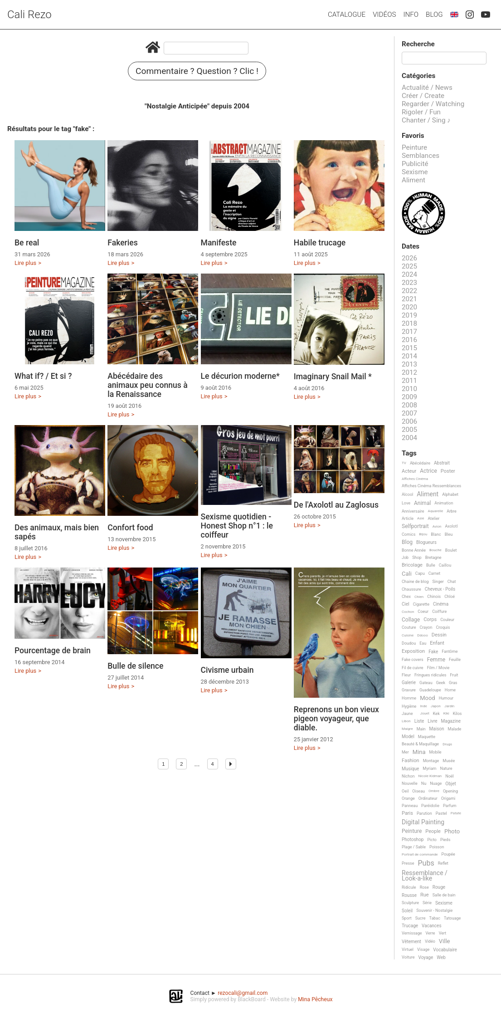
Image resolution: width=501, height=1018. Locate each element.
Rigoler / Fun (421, 112)
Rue (424, 895)
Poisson (436, 847)
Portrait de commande (420, 854)
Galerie (409, 682)
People (433, 831)
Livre (432, 721)
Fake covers (412, 659)
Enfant (437, 643)
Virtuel (407, 949)
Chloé (449, 596)
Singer (437, 581)
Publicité (415, 164)
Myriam (429, 768)
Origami (448, 798)
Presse (408, 863)
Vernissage (412, 933)
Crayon (426, 627)
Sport (407, 918)
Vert (443, 933)
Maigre (407, 728)
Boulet (451, 550)
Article (407, 518)
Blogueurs (426, 542)
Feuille (455, 659)
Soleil (407, 911)
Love (406, 503)
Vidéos (384, 14)
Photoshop (412, 839)
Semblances (420, 156)
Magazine (451, 721)
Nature (446, 768)
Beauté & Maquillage (420, 744)
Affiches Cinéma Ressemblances (431, 486)
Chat (451, 581)
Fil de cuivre (412, 668)
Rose (424, 887)
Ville (444, 941)
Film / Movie (438, 668)
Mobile (435, 752)
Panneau (410, 806)
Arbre (452, 511)
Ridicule (409, 887)
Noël (449, 776)
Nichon (408, 776)
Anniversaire (413, 511)
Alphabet (450, 494)
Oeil (405, 791)
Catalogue (346, 14)
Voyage (425, 957)
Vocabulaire (445, 950)
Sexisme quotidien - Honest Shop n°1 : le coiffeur (237, 525)
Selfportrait (415, 526)
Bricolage (412, 565)
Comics (408, 534)
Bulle (430, 565)
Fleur (406, 675)
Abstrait (442, 463)
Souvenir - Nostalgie (434, 910)
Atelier (434, 518)
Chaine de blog (415, 581)
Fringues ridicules (430, 675)
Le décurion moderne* (240, 376)
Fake (433, 652)
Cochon (408, 611)
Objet (450, 784)
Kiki (446, 713)
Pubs (426, 863)
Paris (407, 813)
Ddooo (422, 635)
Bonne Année (414, 550)
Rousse (409, 895)
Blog (434, 14)
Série (427, 903)
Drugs (447, 744)
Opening (450, 791)
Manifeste (219, 242)
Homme (409, 698)
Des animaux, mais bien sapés (57, 532)
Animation (443, 503)
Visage (423, 949)
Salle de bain (444, 895)
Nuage (436, 783)
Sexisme (415, 172)
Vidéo (430, 941)
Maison (436, 729)
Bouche (435, 550)
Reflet (443, 863)
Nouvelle (410, 783)
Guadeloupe (430, 690)
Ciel (405, 604)
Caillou (445, 565)
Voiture (408, 957)
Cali (407, 574)
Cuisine (407, 635)
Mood (427, 698)
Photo (452, 831)
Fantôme (449, 651)
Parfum (450, 806)
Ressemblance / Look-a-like (424, 875)
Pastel (441, 813)
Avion (437, 526)
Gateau (426, 683)
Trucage (410, 926)
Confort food (130, 527)
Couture (409, 627)
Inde (423, 706)
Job (405, 557)
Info (410, 14)
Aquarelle (435, 511)
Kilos (457, 713)
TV (404, 463)
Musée (449, 761)
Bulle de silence (135, 666)
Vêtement (411, 942)
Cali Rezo (29, 14)
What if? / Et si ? (43, 376)
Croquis (443, 627)
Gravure (409, 690)
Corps (430, 619)
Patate (456, 813)
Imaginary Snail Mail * (333, 376)
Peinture (414, 147)
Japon (436, 706)
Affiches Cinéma (415, 478)
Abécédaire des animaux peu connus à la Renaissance (147, 385)
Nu (423, 783)
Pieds (445, 840)
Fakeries (122, 242)
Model (408, 736)
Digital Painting (423, 822)
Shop (417, 557)
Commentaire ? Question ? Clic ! (197, 71)
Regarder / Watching (433, 104)
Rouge (439, 887)
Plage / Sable (414, 847)
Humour (446, 698)
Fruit (454, 675)
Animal (422, 503)
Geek (440, 683)
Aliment (413, 180)
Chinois (434, 596)
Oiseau (418, 791)
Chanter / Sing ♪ (426, 120)
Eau (422, 643)
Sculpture (410, 903)
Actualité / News (427, 87)
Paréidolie (430, 806)
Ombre (433, 791)
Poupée (448, 854)
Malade (455, 729)
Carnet (434, 573)
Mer (405, 752)
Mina (419, 752)
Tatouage (452, 918)
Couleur (447, 620)
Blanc (436, 534)
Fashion (410, 761)
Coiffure (439, 611)
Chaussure (411, 589)
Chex (406, 596)
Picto (432, 840)
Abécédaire (420, 463)
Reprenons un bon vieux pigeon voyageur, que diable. (336, 718)
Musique (410, 769)
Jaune (407, 713)
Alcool (407, 494)
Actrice (428, 471)
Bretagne (433, 557)
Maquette (426, 737)
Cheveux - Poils (440, 589)
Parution (424, 813)
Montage (431, 761)
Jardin (449, 706)
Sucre (420, 918)
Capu (420, 573)
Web (441, 957)
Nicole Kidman (430, 776)
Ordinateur (428, 798)
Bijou (423, 534)
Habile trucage (320, 242)
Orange (408, 798)
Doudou (409, 643)
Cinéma (440, 604)
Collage (411, 619)
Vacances (431, 926)
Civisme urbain (227, 670)
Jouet (424, 713)
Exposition (413, 651)
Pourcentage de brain (53, 650)
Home (450, 690)
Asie (420, 518)
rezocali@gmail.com (243, 993)
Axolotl (451, 526)
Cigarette (421, 604)
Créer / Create (423, 96)
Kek (436, 713)
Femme (436, 659)
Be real (27, 242)
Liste (419, 721)
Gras (453, 683)
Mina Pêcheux (315, 999)
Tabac (434, 918)
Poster (448, 471)
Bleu (449, 534)
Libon (406, 721)
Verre (430, 933)
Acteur (409, 471)
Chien (418, 596)
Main (421, 729)
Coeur (423, 611)
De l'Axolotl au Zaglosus (336, 504)
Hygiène (409, 706)
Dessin (439, 635)
